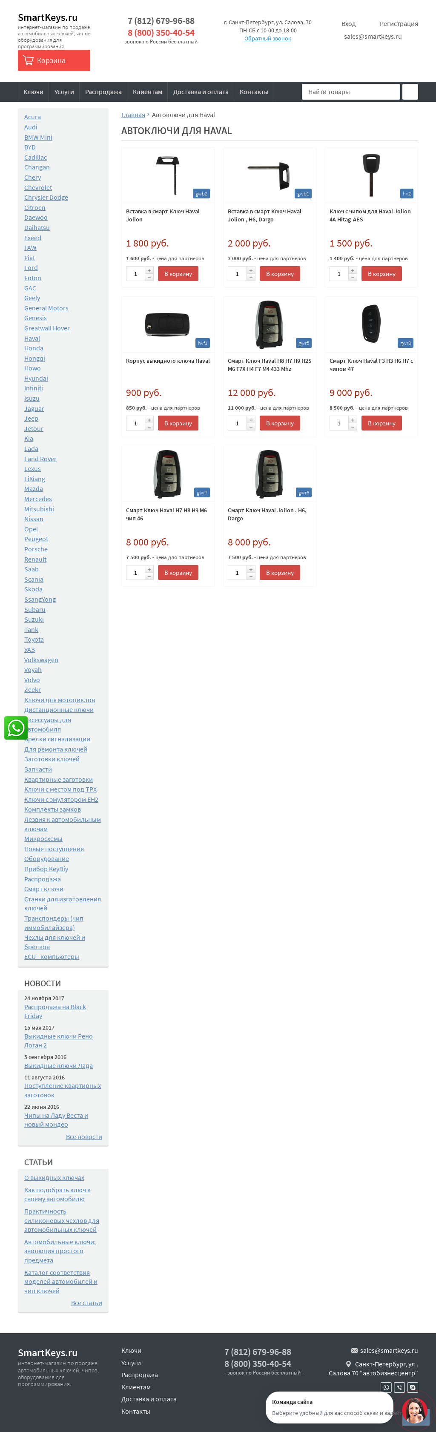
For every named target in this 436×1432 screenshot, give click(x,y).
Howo (32, 368)
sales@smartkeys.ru (373, 36)
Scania (33, 579)
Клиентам (147, 91)
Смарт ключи (43, 888)
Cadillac (35, 157)
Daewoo (36, 217)
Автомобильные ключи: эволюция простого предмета (60, 1250)
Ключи (33, 91)
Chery (32, 177)
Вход (348, 23)
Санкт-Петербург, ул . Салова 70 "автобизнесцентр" (373, 1368)
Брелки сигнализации (57, 739)
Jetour (33, 428)
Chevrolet (38, 187)
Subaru (35, 609)
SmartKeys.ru (47, 17)
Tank (31, 629)
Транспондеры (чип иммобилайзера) (53, 923)
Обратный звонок (267, 38)
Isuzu (32, 398)
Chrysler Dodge (46, 197)
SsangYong (40, 599)
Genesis (35, 317)
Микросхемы (43, 838)
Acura (32, 116)
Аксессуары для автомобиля (47, 724)
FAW (30, 247)
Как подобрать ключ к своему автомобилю (57, 1194)
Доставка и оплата (201, 91)
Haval (32, 338)
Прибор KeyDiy (46, 868)
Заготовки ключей (52, 759)
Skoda (33, 589)
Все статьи (86, 1302)
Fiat (29, 257)
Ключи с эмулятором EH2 (61, 799)
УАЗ (29, 649)
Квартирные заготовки (58, 779)
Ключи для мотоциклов (59, 699)
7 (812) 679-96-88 (161, 20)
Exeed (32, 237)
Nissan (33, 518)
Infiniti (33, 388)
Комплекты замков (52, 809)
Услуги (64, 91)
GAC (30, 288)
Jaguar (34, 408)
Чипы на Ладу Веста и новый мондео (56, 1120)
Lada (31, 448)
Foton (32, 277)
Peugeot (36, 538)
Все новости (84, 1136)
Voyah (33, 669)
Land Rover (40, 458)
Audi (30, 127)
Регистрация (399, 23)
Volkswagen (41, 659)
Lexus (32, 468)
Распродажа (103, 91)
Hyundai (36, 378)
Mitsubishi (39, 509)
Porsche (36, 549)
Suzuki (34, 619)
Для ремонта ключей (55, 749)
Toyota (34, 639)
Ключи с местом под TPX (60, 789)
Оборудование (46, 858)
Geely (32, 297)
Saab (31, 569)
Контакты (254, 91)
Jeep (31, 418)
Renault (35, 559)
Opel (31, 529)
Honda (33, 348)
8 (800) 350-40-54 (161, 32)
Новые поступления (54, 848)
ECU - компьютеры (51, 956)
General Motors (46, 308)
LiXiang (34, 478)
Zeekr (32, 689)
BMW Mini (38, 137)
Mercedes (38, 498)
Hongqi (34, 358)
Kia (28, 438)
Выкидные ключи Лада (58, 1065)
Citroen (35, 207)
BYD (30, 147)
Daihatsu (37, 227)
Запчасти (38, 769)
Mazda (33, 488)
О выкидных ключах (54, 1177)
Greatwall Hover (47, 328)
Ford (31, 267)
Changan (37, 167)
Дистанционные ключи (59, 709)
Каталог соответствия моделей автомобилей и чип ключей (61, 1281)
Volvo (32, 679)
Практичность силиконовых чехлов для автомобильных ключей (61, 1220)
